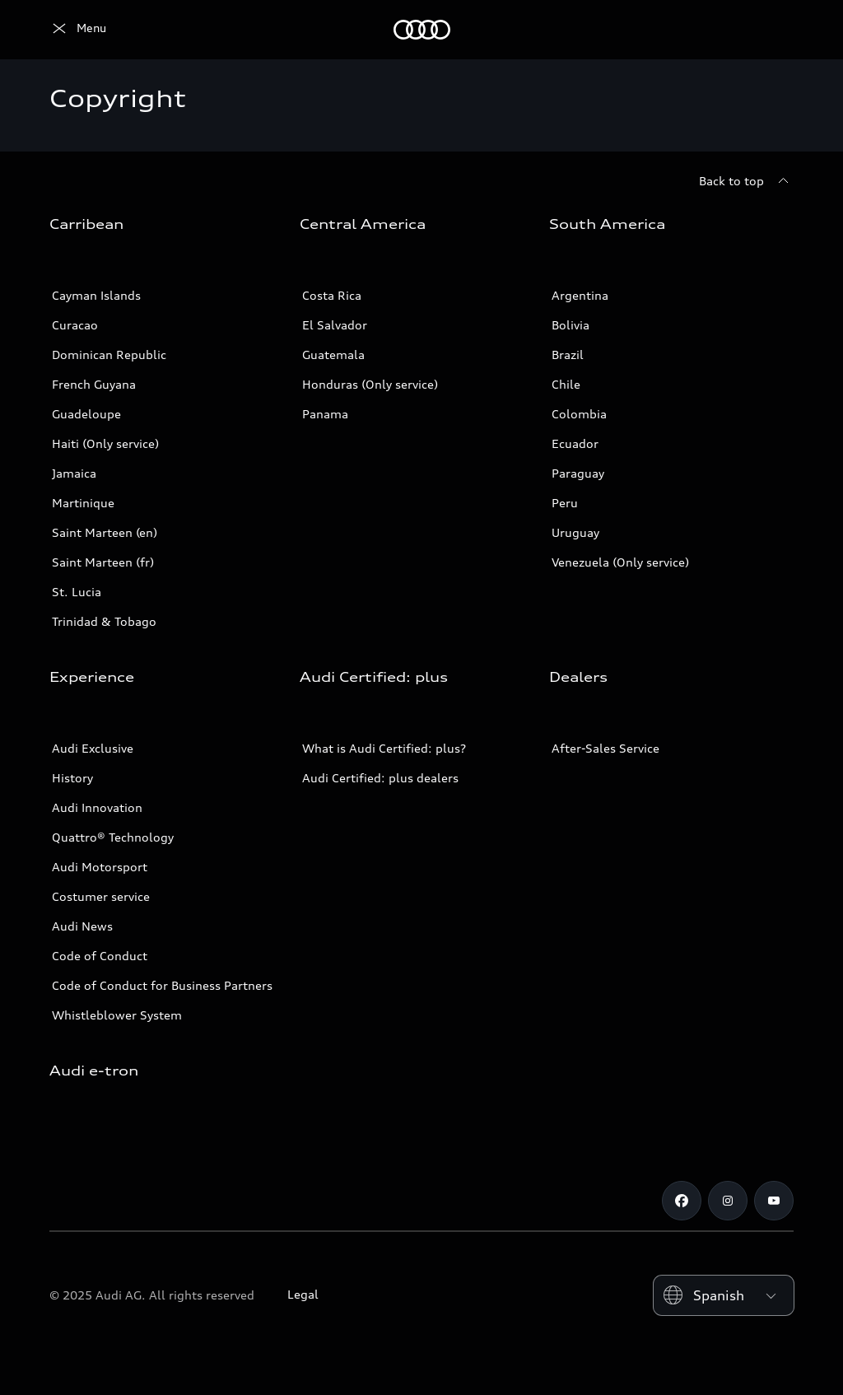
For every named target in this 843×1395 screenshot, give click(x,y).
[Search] (774, 29)
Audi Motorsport (99, 867)
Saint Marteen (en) (104, 532)
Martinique (83, 503)
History (72, 778)
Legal (303, 1294)
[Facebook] (681, 1200)
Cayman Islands (96, 295)
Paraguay (578, 473)
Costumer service (101, 896)
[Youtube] (774, 1200)
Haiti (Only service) (105, 443)
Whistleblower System (117, 1015)
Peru (565, 503)
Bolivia (570, 325)
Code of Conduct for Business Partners (162, 985)
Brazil (568, 355)
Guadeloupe (86, 414)
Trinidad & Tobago (104, 621)
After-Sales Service (605, 748)
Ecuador (575, 443)
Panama (325, 414)
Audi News (82, 926)
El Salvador (334, 325)
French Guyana (94, 384)
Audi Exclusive (92, 748)
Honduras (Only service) (370, 384)
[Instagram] (728, 1200)
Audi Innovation (97, 807)
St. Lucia (76, 592)
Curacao (75, 325)
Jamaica (74, 473)
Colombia (579, 414)
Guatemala (333, 355)
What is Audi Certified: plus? (384, 748)
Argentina (580, 295)
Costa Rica (331, 295)
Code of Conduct (99, 956)
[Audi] (77, 30)
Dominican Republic (109, 355)
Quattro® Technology (113, 837)
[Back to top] (746, 181)
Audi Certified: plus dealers (380, 778)
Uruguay (575, 532)
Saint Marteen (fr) (103, 562)
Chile (566, 384)
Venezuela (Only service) (620, 562)
